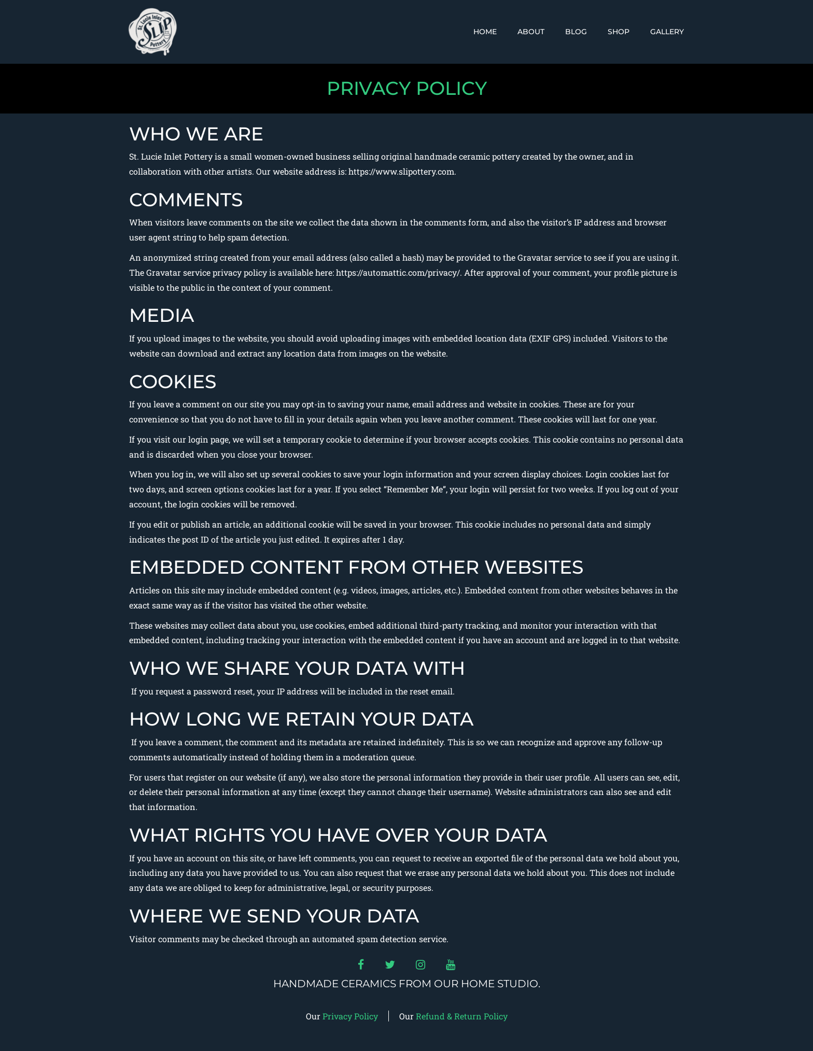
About (530, 31)
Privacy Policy (350, 1016)
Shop (618, 31)
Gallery (667, 31)
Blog (576, 31)
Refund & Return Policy (462, 1016)
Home (485, 31)
